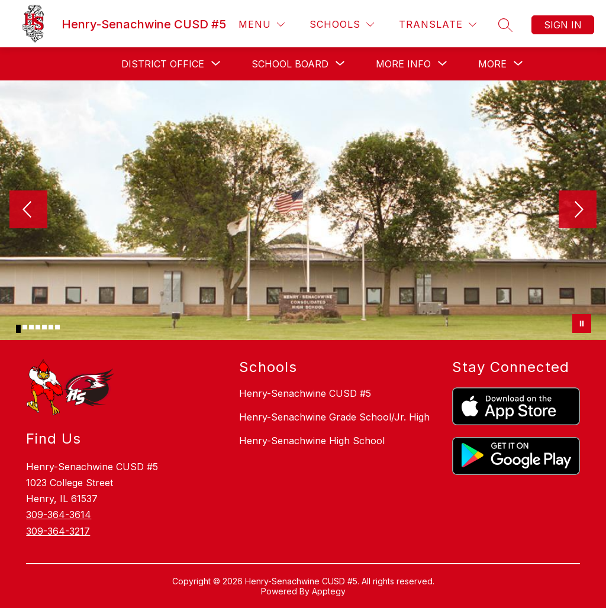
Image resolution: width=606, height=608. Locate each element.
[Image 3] (31, 327)
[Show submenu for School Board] (290, 64)
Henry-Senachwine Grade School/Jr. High (334, 417)
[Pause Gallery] (581, 323)
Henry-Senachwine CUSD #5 (305, 393)
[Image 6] (51, 327)
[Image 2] (24, 327)
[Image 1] (18, 329)
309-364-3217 (58, 531)
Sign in (563, 25)
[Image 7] (57, 327)
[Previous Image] (28, 210)
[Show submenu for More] (492, 64)
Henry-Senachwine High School (312, 441)
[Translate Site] (437, 24)
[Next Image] (578, 210)
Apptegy (329, 591)
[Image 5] (44, 327)
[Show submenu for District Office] (162, 64)
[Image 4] (38, 327)
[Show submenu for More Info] (403, 64)
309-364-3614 (58, 514)
